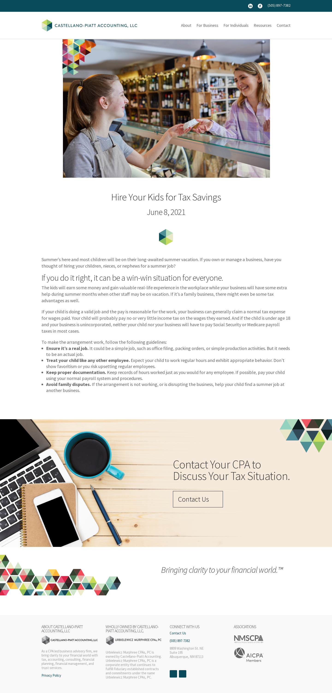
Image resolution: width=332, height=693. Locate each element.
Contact (283, 25)
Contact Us (193, 499)
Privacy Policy (51, 675)
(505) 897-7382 (278, 6)
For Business (207, 25)
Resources (263, 25)
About (186, 25)
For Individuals (236, 25)
